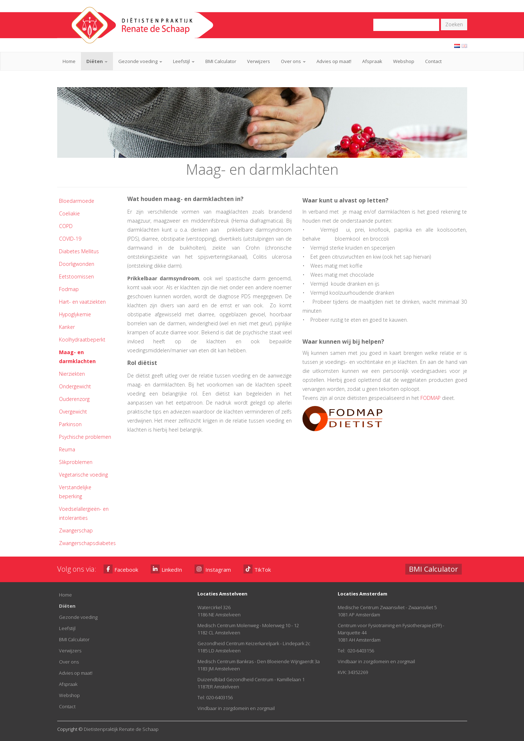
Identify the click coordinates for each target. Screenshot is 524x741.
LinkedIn (166, 568)
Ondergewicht (75, 386)
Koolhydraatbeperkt (82, 339)
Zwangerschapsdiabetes (87, 543)
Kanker (67, 326)
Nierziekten (72, 373)
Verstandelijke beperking (75, 492)
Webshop (403, 61)
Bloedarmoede (76, 200)
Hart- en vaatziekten (82, 301)
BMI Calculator (220, 61)
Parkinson (70, 424)
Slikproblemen (75, 462)
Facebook (121, 568)
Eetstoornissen (76, 276)
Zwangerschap (76, 530)
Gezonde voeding (140, 61)
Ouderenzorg (74, 399)
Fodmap (69, 289)
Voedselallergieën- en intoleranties (84, 513)
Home (69, 61)
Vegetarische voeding (83, 474)
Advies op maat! (333, 61)
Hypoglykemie (75, 314)
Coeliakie (69, 213)
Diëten (97, 61)
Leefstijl (184, 61)
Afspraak (372, 61)
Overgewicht (73, 411)
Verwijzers (258, 61)
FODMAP (430, 397)
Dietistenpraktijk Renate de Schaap (121, 729)
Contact (433, 61)
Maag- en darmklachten (77, 357)
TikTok (257, 568)
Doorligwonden (76, 263)
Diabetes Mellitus (79, 251)
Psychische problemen (85, 436)
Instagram (213, 568)
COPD (66, 226)
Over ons (293, 61)
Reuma (67, 449)
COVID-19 (70, 238)
